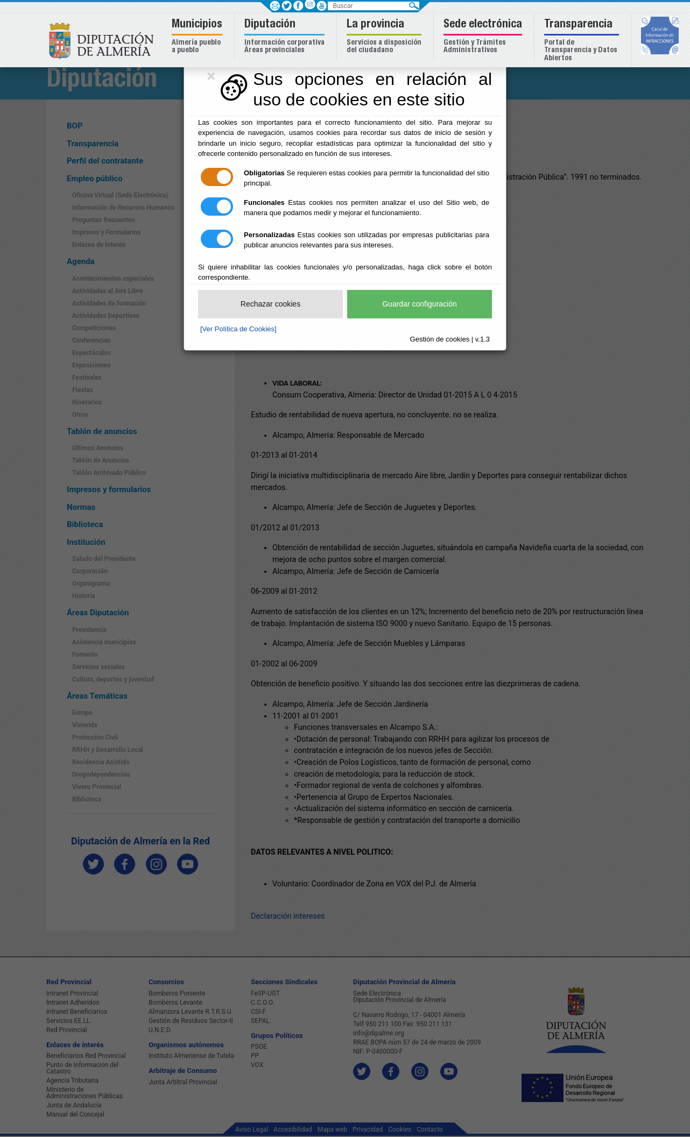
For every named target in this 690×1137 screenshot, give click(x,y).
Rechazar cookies (270, 304)
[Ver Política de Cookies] (238, 329)
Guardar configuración (419, 304)
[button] (198, 37)
